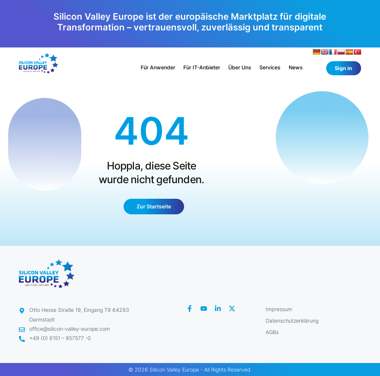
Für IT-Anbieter (201, 67)
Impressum (279, 309)
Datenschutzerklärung (292, 320)
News (296, 67)
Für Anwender (158, 67)
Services (270, 67)
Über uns (239, 67)
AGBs (272, 332)
